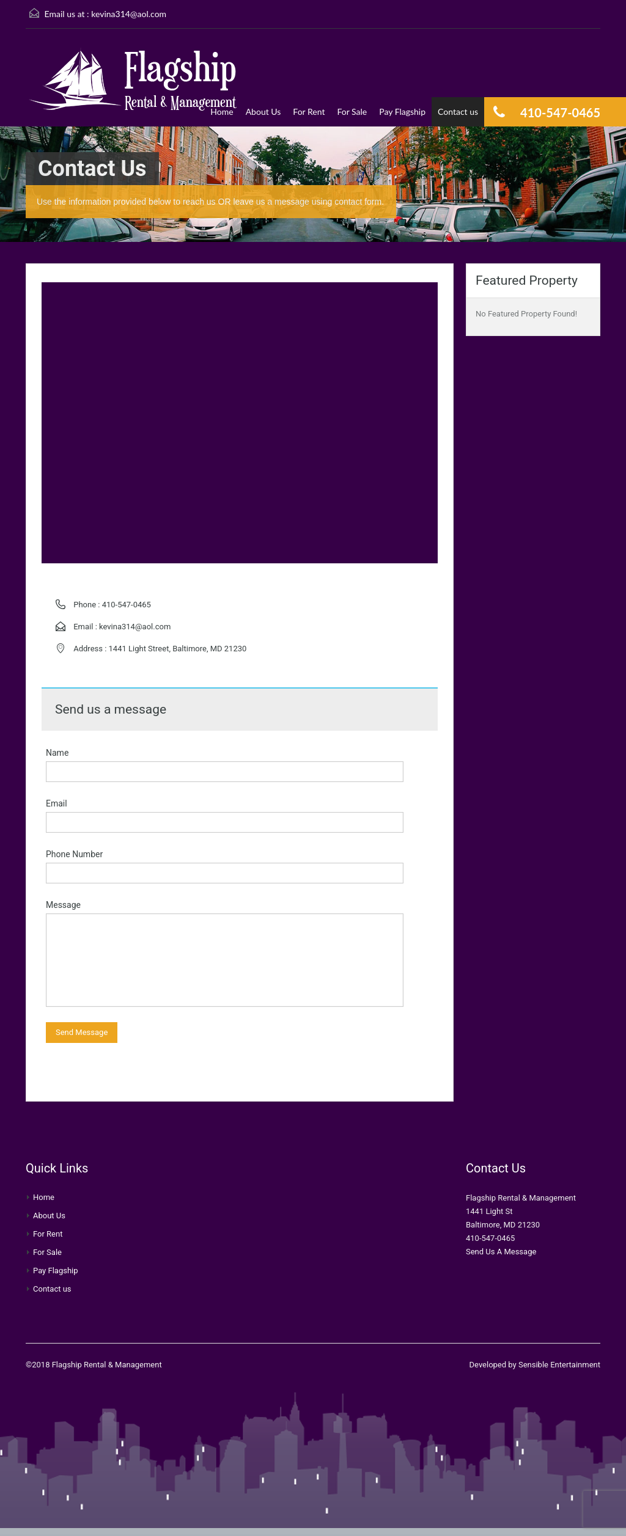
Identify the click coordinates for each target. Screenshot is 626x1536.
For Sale (352, 111)
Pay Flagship (402, 111)
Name (57, 753)
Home (221, 111)
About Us (263, 111)
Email (56, 803)
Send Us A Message (501, 1251)
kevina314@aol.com (128, 14)
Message (63, 905)
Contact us (458, 111)
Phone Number (74, 854)
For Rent (309, 111)
